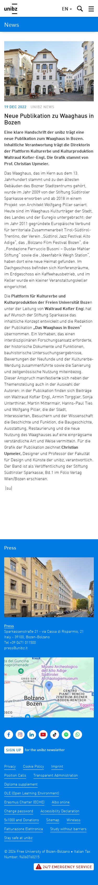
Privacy (10, 766)
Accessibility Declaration (60, 811)
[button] (91, 9)
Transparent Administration (55, 775)
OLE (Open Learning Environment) (31, 793)
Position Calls (15, 775)
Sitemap (52, 820)
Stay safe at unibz (18, 838)
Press (9, 626)
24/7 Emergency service (64, 866)
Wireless (73, 820)
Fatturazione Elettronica (23, 829)
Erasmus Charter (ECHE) (24, 802)
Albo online (61, 802)
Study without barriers (68, 829)
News (11, 25)
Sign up (13, 750)
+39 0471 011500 (23, 643)
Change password (18, 811)
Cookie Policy (33, 766)
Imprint (57, 766)
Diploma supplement (21, 784)
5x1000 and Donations (21, 820)
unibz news (42, 107)
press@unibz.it (16, 648)
